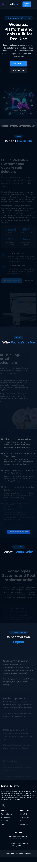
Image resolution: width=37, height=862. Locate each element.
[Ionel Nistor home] (11, 4)
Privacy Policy (5, 817)
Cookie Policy (5, 821)
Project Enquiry (24, 817)
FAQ (2, 824)
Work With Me (24, 824)
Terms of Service (6, 814)
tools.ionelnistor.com (20, 839)
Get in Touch (23, 821)
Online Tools (23, 814)
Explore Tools (26, 4)
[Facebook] (3, 805)
